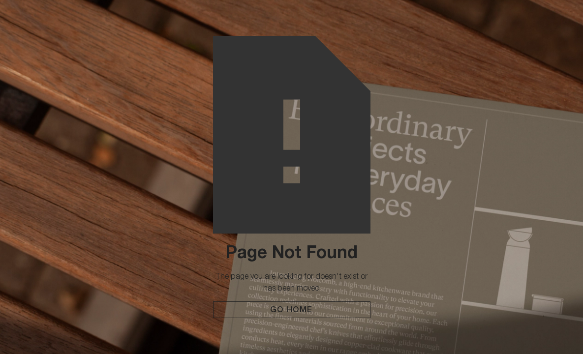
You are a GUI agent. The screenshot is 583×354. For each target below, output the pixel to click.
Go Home (291, 309)
